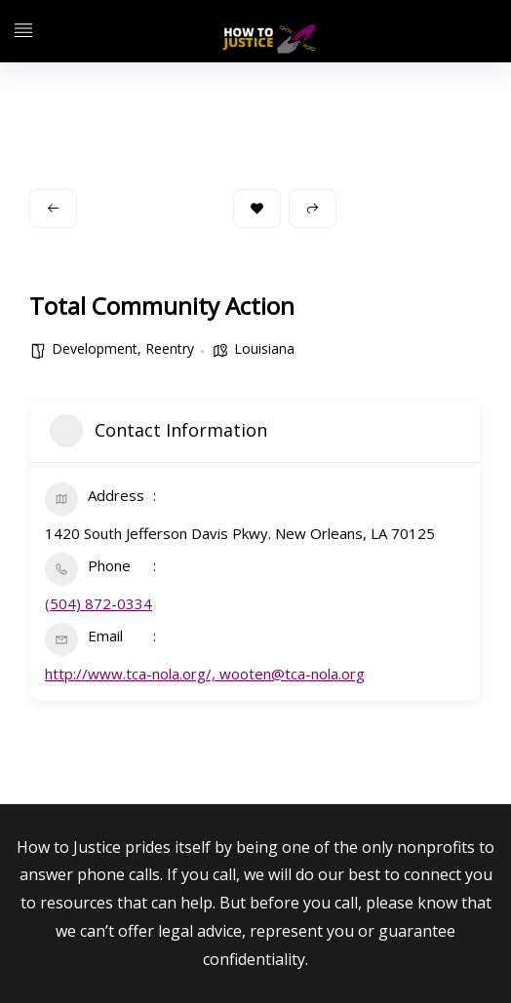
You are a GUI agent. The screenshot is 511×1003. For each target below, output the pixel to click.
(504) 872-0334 (98, 603)
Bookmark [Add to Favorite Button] (257, 208)
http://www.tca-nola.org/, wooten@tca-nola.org (205, 673)
